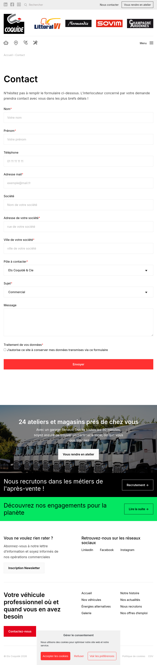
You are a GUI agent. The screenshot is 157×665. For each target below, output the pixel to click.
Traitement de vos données (23, 345)
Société (9, 196)
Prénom (10, 131)
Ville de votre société (19, 240)
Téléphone (11, 152)
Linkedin (87, 550)
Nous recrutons (131, 606)
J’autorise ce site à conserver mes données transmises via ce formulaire (57, 350)
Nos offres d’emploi (134, 613)
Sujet (8, 283)
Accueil (8, 55)
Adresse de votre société (22, 218)
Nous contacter (109, 4)
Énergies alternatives (96, 606)
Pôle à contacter (16, 261)
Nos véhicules (91, 600)
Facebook (107, 550)
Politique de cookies (133, 656)
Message (10, 305)
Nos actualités (130, 600)
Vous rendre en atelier (137, 4)
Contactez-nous (19, 631)
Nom (8, 109)
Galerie (86, 613)
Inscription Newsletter (24, 568)
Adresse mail (13, 174)
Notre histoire (129, 593)
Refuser (79, 656)
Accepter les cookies (55, 656)
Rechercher (36, 4)
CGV (150, 656)
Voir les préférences (102, 656)
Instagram (127, 550)
